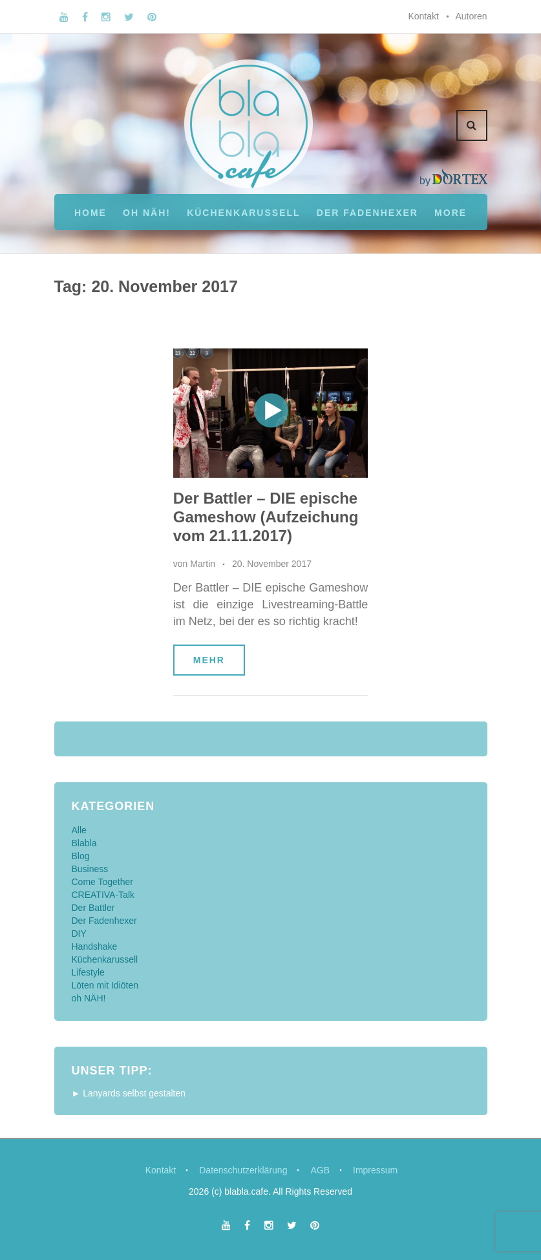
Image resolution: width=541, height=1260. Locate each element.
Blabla (84, 843)
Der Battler (93, 907)
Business (90, 869)
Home (90, 213)
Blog (81, 856)
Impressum (375, 1170)
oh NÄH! (147, 213)
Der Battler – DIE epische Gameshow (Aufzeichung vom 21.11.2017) (266, 516)
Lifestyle (88, 972)
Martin (202, 564)
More (450, 213)
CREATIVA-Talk (103, 895)
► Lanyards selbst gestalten (129, 1093)
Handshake (95, 946)
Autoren (471, 16)
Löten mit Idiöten (105, 985)
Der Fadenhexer (367, 213)
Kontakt (423, 16)
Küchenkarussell (243, 213)
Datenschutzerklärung (243, 1170)
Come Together (102, 882)
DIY (79, 933)
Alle (79, 830)
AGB (320, 1170)
